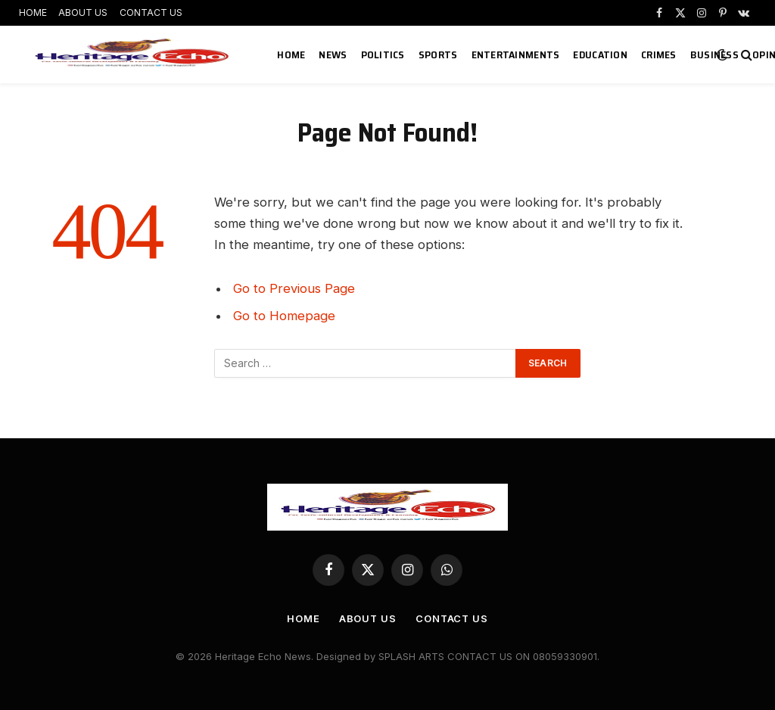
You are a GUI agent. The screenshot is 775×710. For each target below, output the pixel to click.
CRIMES (659, 54)
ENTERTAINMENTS (516, 54)
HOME (33, 12)
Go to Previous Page (294, 288)
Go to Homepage (284, 315)
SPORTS (438, 54)
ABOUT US (82, 12)
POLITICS (383, 54)
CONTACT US (151, 12)
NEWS (333, 54)
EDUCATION (600, 54)
